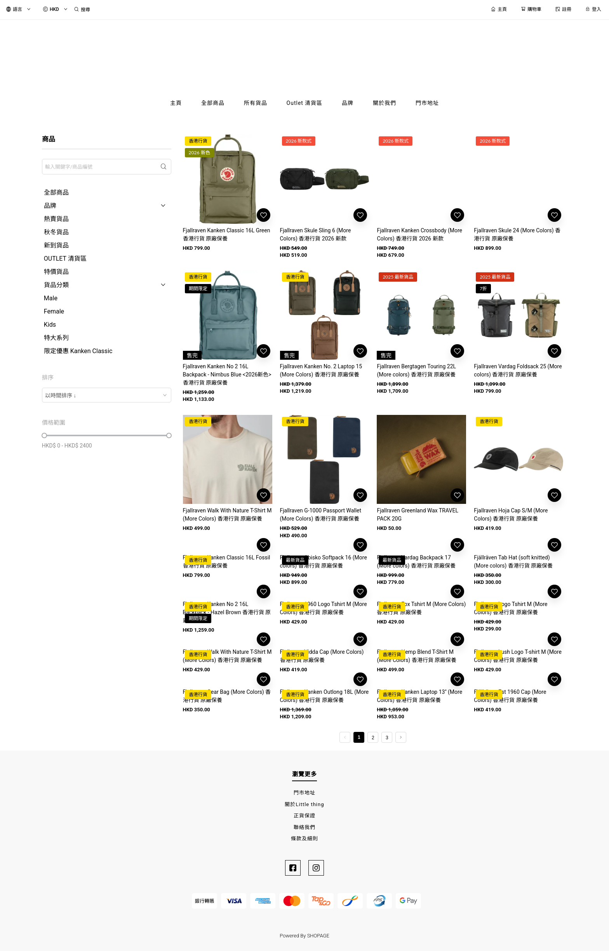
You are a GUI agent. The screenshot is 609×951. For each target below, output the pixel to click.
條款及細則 (304, 838)
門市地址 (304, 793)
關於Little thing (304, 804)
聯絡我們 (304, 827)
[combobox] (106, 395)
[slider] (44, 435)
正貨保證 (304, 816)
